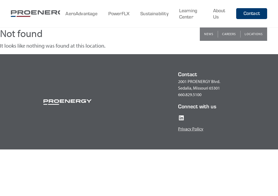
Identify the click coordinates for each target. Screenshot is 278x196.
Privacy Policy (190, 128)
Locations (254, 34)
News (208, 34)
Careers (229, 34)
